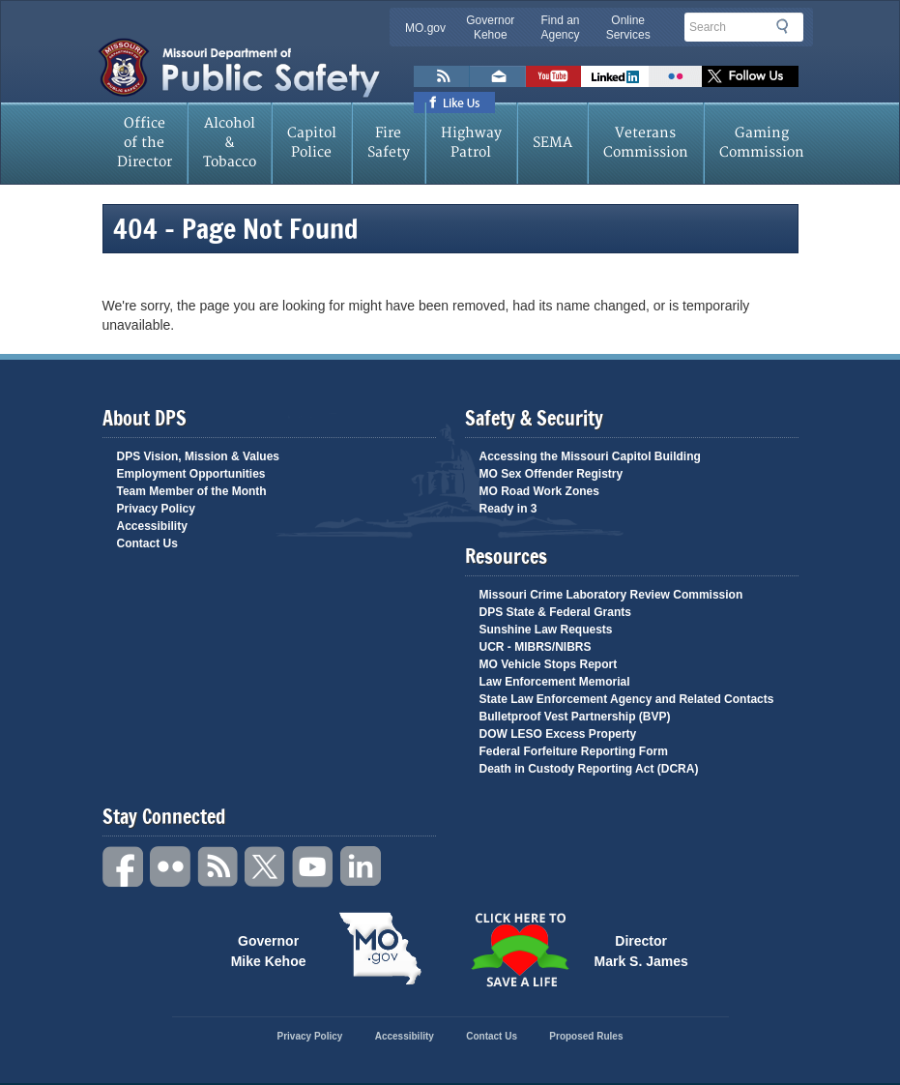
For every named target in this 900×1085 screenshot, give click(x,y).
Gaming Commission (761, 143)
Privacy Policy (156, 508)
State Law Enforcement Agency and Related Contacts (626, 699)
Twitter (266, 867)
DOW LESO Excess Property (558, 734)
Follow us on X (750, 76)
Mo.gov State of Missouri (380, 948)
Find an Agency (559, 28)
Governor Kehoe (490, 28)
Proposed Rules (586, 1036)
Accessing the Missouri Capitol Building (590, 456)
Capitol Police (311, 143)
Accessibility (152, 526)
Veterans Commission (645, 143)
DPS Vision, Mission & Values (198, 456)
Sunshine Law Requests (546, 629)
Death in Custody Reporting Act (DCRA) (589, 769)
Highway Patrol (471, 143)
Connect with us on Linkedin (615, 76)
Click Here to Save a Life (520, 949)
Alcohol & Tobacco (229, 142)
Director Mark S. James (641, 949)
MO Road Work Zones (539, 491)
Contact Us (147, 543)
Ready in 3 (508, 508)
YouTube (313, 867)
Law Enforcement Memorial (554, 682)
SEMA (552, 142)
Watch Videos (553, 76)
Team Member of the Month (192, 491)
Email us (498, 76)
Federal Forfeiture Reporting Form (573, 751)
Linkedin (360, 867)
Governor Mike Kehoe (268, 949)
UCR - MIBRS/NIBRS (535, 647)
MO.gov (425, 28)
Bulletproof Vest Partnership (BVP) (575, 716)
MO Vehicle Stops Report (548, 664)
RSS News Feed (442, 76)
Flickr (675, 76)
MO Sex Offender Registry (551, 474)
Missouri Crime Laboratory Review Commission (611, 594)
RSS (218, 867)
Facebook (123, 867)
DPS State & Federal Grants (555, 612)
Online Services (628, 28)
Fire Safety (388, 143)
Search (787, 26)
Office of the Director (144, 142)
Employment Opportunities (191, 474)
